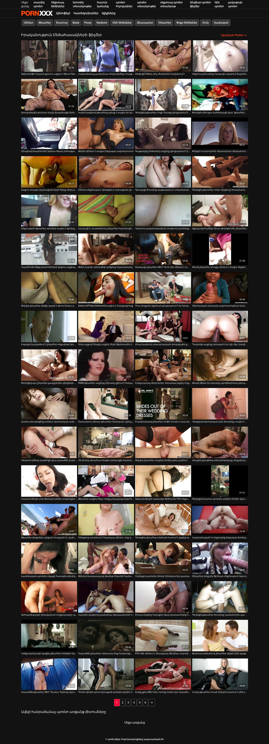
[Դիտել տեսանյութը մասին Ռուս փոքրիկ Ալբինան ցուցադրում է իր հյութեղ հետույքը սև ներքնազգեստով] (163, 287)
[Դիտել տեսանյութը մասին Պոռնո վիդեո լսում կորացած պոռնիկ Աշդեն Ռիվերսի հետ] (106, 674)
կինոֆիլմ (63, 13)
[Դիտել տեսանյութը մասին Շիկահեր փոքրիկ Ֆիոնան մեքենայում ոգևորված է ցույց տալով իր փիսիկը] (220, 558)
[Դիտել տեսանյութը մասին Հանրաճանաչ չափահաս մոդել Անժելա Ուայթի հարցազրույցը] (106, 56)
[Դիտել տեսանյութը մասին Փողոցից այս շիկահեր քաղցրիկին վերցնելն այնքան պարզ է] (49, 365)
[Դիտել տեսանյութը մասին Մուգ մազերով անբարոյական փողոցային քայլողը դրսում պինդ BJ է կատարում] (163, 326)
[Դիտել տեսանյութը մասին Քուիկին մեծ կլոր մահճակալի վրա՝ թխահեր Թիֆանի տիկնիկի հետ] (220, 94)
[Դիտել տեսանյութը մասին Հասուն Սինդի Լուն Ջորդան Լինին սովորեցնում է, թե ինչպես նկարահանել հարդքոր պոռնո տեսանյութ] (49, 481)
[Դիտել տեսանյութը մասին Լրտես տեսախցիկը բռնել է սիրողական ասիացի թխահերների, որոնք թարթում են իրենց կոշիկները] (49, 403)
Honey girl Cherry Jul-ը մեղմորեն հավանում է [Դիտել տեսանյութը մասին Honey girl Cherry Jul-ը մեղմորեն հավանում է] (160, 73)
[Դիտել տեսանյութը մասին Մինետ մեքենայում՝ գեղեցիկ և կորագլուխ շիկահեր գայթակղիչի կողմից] (106, 171)
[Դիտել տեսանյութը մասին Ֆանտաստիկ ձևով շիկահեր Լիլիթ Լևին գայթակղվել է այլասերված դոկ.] (220, 635)
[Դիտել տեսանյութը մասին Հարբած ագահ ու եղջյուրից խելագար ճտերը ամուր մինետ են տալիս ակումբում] (220, 519)
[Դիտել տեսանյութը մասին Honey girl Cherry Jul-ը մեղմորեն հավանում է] (163, 56)
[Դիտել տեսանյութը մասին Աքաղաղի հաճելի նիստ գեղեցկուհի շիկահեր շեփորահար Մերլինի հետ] (220, 210)
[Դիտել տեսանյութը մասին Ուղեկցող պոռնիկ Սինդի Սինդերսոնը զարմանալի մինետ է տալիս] (163, 558)
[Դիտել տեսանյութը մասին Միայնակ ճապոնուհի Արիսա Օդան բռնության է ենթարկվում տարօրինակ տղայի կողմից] (49, 133)
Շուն (205, 22)
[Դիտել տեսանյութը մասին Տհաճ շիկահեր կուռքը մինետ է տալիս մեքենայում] (220, 249)
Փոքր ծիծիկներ (186, 22)
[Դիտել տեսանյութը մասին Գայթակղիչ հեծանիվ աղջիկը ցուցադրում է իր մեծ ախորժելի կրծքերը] (163, 133)
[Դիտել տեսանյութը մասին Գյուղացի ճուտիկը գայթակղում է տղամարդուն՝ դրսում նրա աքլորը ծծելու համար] (163, 171)
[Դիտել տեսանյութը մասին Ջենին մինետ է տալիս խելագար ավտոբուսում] (106, 133)
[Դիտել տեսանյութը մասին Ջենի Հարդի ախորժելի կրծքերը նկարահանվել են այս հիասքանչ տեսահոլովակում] (106, 249)
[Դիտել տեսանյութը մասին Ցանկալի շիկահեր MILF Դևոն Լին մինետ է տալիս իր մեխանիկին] (163, 249)
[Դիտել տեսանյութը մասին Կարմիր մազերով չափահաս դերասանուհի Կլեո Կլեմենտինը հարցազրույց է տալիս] (106, 596)
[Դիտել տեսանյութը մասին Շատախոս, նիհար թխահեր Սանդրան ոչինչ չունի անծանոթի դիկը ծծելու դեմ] (106, 403)
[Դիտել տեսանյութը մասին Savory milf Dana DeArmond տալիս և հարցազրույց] (106, 287)
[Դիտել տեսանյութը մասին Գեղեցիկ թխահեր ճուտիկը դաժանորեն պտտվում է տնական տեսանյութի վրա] (220, 596)
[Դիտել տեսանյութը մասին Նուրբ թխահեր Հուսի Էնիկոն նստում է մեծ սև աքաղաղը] (220, 674)
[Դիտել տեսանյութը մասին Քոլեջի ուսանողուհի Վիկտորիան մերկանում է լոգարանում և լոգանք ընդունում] (220, 133)
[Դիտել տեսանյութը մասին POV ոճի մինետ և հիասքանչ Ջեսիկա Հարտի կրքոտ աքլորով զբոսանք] (163, 635)
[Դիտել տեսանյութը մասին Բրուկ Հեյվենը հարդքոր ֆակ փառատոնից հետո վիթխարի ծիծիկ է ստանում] (163, 596)
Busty (76, 22)
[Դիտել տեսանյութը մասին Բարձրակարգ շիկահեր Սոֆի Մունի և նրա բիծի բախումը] (163, 403)
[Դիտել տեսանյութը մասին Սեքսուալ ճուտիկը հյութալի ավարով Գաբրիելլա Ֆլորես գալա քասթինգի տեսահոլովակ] (220, 56)
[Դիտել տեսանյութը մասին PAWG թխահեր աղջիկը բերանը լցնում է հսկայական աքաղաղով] (106, 365)
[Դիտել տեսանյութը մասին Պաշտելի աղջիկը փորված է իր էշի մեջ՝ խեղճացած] (220, 326)
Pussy (87, 22)
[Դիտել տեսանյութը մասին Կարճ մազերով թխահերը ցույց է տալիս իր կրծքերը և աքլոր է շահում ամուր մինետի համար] (106, 94)
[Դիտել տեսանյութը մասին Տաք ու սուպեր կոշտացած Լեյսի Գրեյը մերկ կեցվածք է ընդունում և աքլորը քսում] (49, 171)
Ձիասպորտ (145, 22)
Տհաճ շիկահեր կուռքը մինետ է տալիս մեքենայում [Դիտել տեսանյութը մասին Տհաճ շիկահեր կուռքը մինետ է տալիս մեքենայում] (220, 267)
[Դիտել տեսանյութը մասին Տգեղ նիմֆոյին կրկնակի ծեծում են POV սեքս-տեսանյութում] (163, 481)
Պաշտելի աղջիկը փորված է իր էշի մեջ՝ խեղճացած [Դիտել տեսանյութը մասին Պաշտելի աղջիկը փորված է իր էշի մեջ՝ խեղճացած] (220, 344)
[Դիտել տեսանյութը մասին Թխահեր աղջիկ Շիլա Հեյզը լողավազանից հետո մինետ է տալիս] (106, 481)
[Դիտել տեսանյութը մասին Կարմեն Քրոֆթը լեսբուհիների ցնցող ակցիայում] (49, 249)
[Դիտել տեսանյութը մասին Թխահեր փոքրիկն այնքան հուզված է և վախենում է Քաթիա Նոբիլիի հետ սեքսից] (49, 519)
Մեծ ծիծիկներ (121, 22)
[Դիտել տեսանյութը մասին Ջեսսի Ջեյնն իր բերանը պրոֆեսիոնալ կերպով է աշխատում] (220, 365)
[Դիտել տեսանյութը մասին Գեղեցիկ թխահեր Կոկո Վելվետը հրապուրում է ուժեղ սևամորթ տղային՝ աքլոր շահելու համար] (220, 171)
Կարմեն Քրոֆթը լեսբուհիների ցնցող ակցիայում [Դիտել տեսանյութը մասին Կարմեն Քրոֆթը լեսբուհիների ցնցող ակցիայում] (49, 267)
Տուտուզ (61, 22)
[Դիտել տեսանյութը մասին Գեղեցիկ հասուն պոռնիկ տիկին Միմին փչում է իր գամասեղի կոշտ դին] (220, 481)
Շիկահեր (164, 22)
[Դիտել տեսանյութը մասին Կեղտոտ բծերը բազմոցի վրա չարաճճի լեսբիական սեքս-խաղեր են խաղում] (49, 442)
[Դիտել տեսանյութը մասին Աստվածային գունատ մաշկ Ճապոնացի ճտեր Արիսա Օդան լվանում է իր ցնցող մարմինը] (49, 94)
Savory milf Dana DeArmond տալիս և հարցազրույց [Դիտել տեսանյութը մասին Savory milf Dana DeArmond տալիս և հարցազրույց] (105, 305)
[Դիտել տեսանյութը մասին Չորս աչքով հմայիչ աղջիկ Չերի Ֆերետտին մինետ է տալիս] (106, 326)
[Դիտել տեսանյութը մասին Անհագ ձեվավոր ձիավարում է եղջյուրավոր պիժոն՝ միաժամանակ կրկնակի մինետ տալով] (49, 596)
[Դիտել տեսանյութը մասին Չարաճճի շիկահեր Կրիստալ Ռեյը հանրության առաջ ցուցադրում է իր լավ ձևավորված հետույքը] (106, 635)
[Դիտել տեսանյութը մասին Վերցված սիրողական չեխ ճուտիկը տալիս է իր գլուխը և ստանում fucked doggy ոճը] (220, 403)
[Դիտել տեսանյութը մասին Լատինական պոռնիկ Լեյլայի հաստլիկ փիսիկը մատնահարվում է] (49, 558)
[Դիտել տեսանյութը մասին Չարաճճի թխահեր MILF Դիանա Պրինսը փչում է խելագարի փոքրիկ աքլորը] (49, 674)
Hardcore (102, 22)
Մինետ (28, 22)
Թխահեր (44, 22)
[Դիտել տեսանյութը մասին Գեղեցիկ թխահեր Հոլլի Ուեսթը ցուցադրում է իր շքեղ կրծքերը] (163, 94)
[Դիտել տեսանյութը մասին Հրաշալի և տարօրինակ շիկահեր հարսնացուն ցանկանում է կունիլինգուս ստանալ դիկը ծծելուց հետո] (106, 210)
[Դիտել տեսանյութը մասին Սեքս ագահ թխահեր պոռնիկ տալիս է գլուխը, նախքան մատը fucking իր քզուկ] (49, 210)
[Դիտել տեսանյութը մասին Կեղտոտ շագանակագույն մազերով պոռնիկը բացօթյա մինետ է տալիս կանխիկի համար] (163, 210)
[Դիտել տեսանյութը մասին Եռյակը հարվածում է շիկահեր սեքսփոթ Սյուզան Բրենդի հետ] (49, 326)
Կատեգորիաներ (85, 13)
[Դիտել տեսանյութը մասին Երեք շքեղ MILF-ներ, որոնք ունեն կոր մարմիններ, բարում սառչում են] (163, 674)
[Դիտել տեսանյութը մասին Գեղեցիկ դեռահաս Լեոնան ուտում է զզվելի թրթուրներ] (163, 519)
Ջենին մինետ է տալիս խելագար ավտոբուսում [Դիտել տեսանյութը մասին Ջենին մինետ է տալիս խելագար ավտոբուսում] (106, 151)
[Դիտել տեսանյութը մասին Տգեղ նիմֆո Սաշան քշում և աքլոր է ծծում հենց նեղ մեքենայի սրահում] (49, 56)
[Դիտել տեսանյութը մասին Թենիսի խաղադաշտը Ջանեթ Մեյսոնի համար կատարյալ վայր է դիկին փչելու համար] (106, 558)
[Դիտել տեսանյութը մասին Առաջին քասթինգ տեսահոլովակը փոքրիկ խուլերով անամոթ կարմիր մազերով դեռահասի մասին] (220, 442)
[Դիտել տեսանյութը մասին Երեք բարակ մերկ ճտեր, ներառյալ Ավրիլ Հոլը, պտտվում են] (163, 365)
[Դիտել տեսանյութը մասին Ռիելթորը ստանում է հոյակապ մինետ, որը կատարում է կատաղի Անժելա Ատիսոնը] (106, 519)
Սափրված (221, 22)
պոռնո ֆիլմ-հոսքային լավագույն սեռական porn (37, 13)
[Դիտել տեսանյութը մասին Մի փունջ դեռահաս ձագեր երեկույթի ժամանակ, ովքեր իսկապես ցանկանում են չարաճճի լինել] (106, 442)
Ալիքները (108, 13)
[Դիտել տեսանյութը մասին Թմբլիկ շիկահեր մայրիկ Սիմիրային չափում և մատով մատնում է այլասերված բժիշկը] (163, 442)
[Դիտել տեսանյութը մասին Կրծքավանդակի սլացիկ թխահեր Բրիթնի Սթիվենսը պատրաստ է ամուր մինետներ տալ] (49, 635)
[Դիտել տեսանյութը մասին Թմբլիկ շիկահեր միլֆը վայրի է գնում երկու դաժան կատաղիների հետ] (49, 287)
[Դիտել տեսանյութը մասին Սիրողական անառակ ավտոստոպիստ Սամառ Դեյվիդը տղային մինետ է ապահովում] (220, 287)
